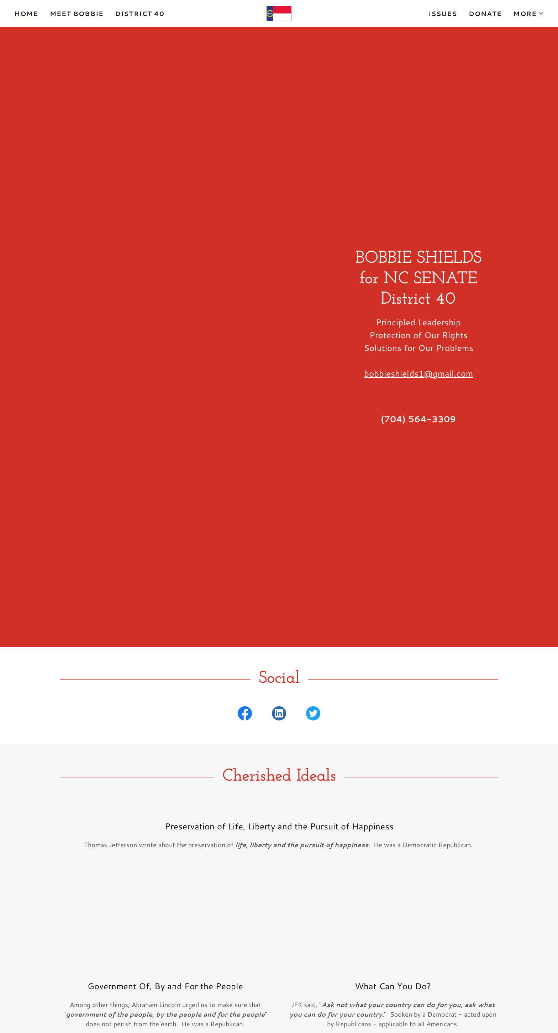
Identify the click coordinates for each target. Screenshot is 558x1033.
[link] (279, 12)
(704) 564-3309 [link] (418, 419)
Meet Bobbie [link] (77, 13)
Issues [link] (442, 13)
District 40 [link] (139, 13)
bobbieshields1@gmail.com (418, 373)
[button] (528, 13)
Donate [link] (485, 13)
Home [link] (26, 13)
